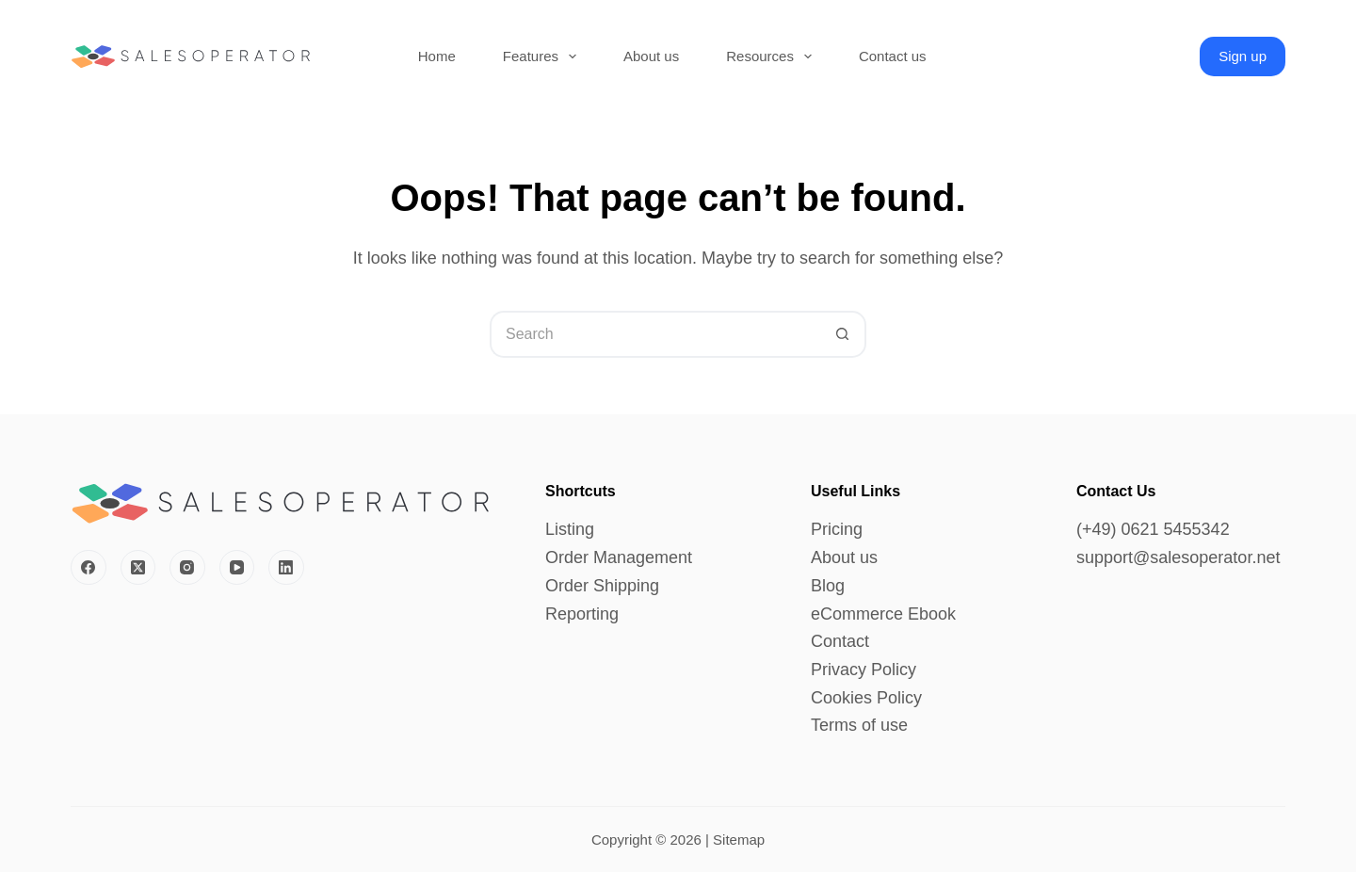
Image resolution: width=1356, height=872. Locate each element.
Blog (828, 585)
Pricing (837, 529)
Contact (840, 641)
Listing (569, 529)
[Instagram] (187, 568)
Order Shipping (602, 585)
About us (651, 56)
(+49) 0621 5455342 (1153, 529)
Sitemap (739, 840)
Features (543, 56)
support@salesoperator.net (1178, 557)
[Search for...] (654, 334)
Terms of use (859, 725)
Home (437, 56)
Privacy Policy (863, 669)
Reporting (582, 614)
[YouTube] (237, 568)
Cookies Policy (866, 697)
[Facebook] (88, 568)
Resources (772, 56)
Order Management (618, 557)
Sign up (1243, 56)
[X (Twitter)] (138, 568)
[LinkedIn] (286, 568)
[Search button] (842, 334)
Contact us (893, 56)
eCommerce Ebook (883, 614)
